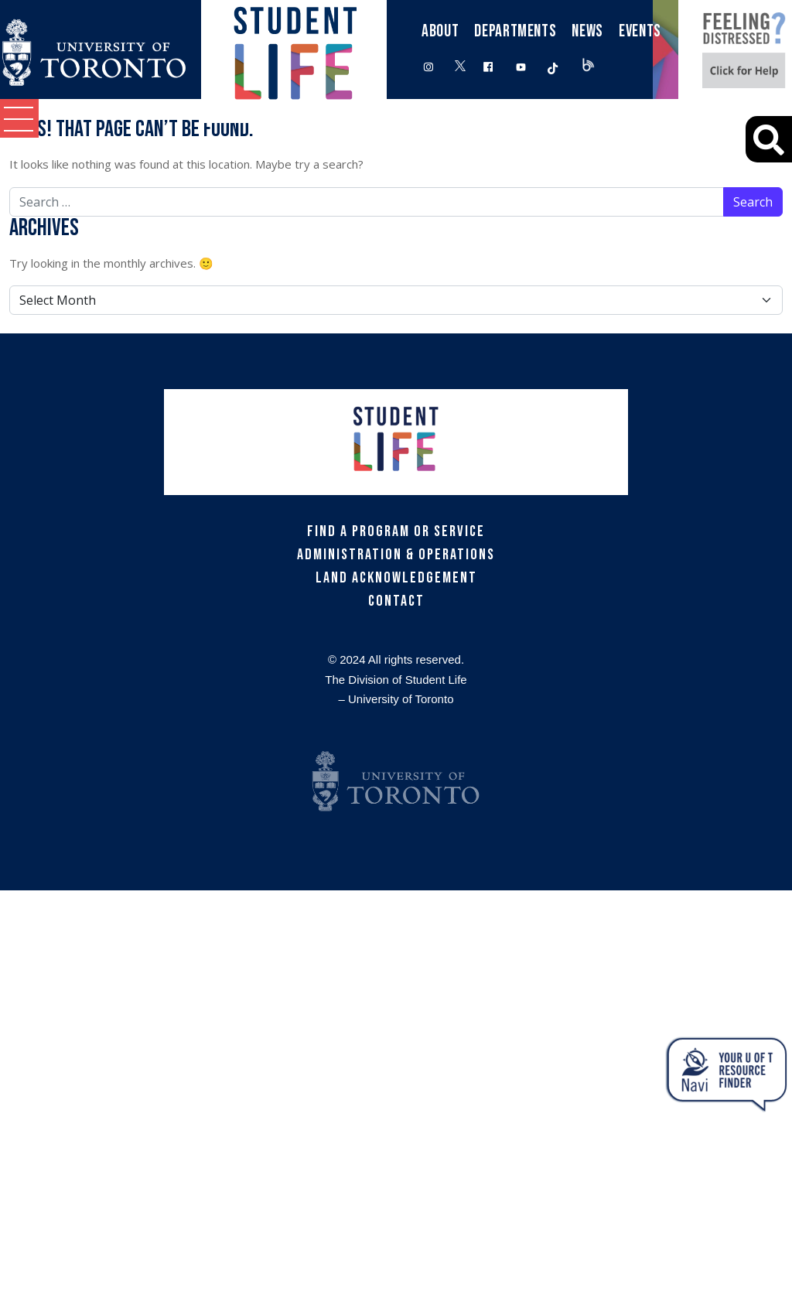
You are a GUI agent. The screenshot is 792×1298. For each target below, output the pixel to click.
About (440, 31)
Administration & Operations (396, 554)
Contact (396, 601)
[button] (19, 118)
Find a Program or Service (396, 531)
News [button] (587, 31)
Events (640, 31)
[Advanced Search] (769, 139)
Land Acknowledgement (396, 578)
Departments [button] (515, 31)
